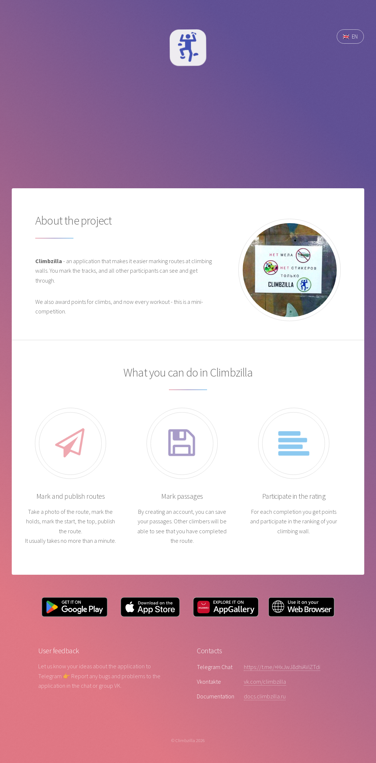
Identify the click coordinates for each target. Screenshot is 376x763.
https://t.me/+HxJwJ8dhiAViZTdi (282, 667)
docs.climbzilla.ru (265, 696)
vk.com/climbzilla (265, 681)
